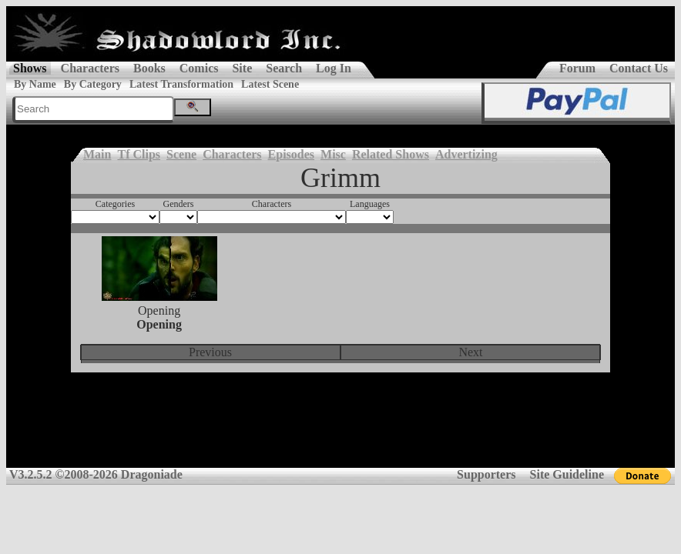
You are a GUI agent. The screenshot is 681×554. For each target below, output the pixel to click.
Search (284, 68)
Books (149, 68)
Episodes (291, 154)
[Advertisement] (340, 430)
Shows (30, 68)
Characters (90, 68)
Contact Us (638, 68)
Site (242, 68)
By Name (35, 84)
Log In (333, 68)
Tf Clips (138, 154)
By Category (93, 84)
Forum (577, 68)
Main (97, 154)
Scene (181, 154)
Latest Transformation (181, 84)
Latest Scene (270, 84)
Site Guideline (567, 474)
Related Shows (390, 154)
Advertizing (466, 154)
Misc (333, 154)
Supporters (486, 474)
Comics (199, 68)
